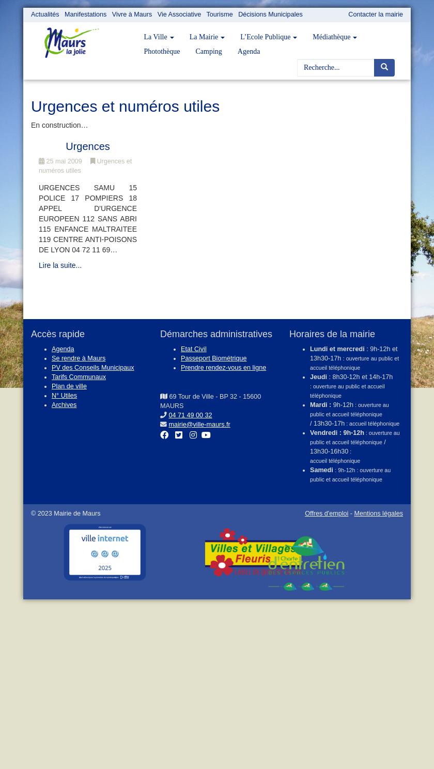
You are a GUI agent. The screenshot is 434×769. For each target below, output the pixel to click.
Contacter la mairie (375, 14)
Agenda (249, 51)
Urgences (88, 146)
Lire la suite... (60, 265)
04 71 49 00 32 (190, 415)
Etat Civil (194, 349)
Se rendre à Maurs (78, 358)
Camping (209, 51)
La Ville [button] (159, 37)
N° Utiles (64, 395)
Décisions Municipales (270, 14)
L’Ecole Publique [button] (268, 37)
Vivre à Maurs (132, 14)
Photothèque (162, 51)
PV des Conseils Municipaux (93, 367)
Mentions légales (378, 513)
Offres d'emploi (326, 513)
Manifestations (85, 14)
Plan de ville (69, 386)
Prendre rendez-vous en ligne (223, 367)
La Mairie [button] (207, 37)
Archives (64, 405)
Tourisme (220, 14)
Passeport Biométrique (213, 358)
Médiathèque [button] (335, 37)
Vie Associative (179, 14)
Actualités (45, 14)
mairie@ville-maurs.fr (199, 424)
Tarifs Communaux (79, 377)
